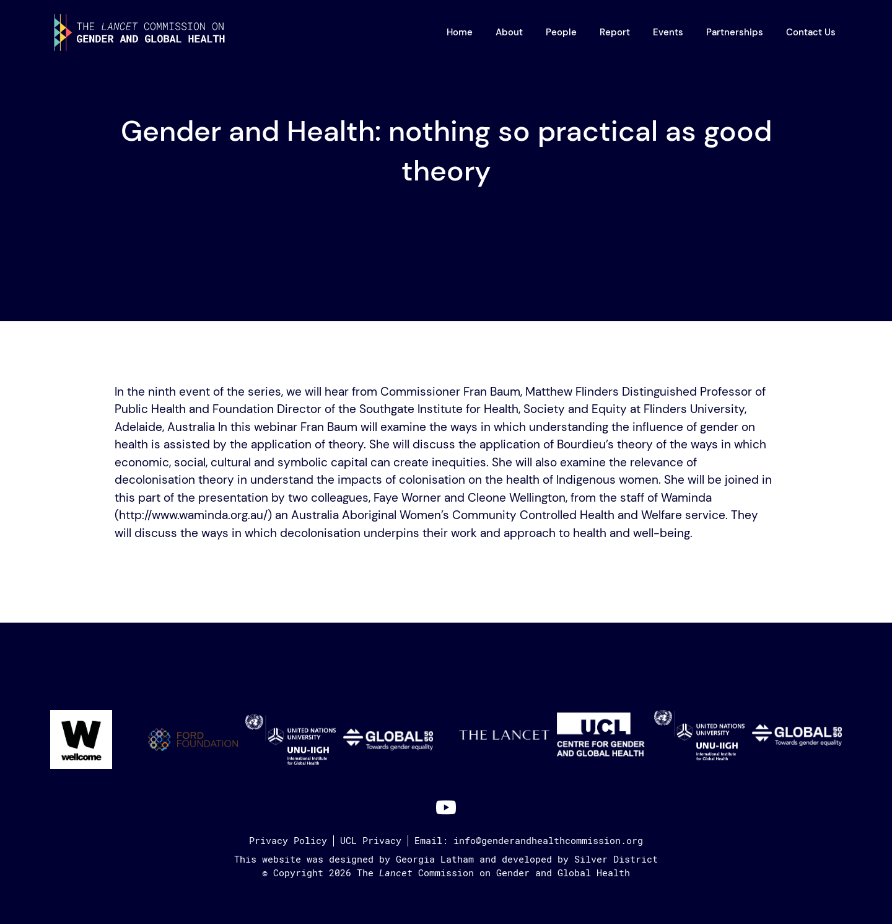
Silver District (616, 859)
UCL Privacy (370, 840)
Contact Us (811, 32)
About (509, 32)
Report (615, 32)
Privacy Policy (288, 840)
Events (668, 32)
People (561, 32)
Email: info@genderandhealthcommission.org (528, 840)
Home (460, 32)
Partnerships (734, 32)
